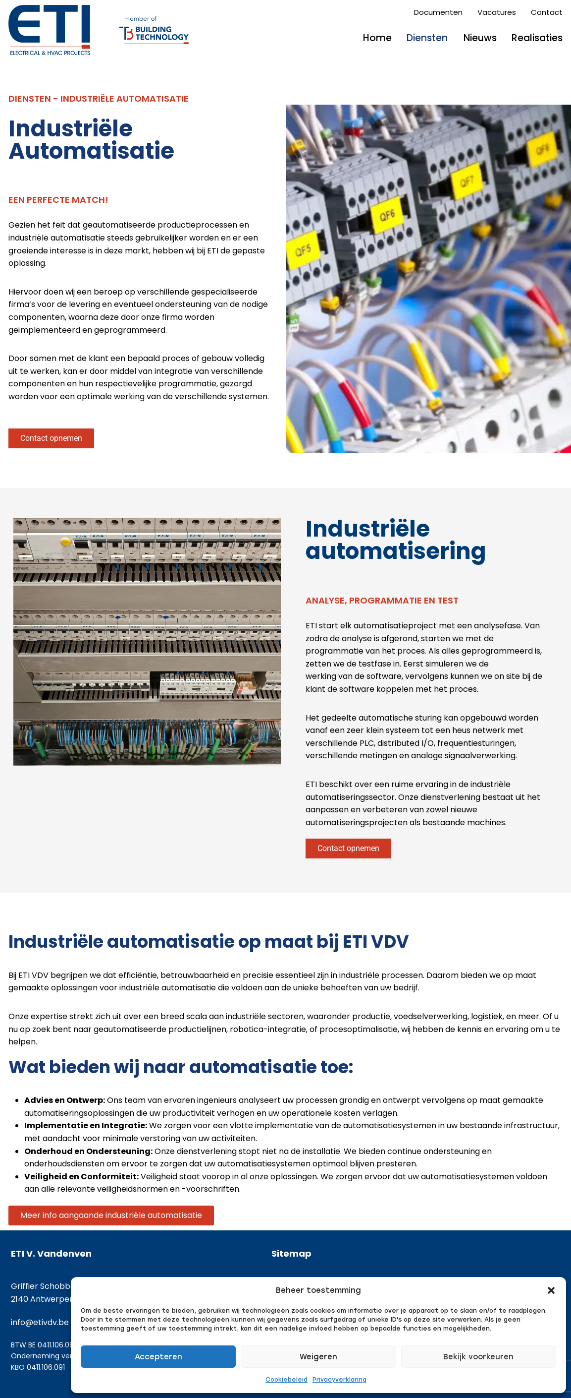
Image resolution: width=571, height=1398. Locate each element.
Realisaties (537, 38)
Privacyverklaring (339, 1379)
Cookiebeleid (286, 1379)
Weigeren (318, 1356)
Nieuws (480, 38)
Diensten (427, 38)
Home (377, 38)
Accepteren (158, 1356)
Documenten (438, 12)
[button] (551, 1290)
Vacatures (496, 12)
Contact (547, 12)
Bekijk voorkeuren (478, 1356)
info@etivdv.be (40, 1322)
